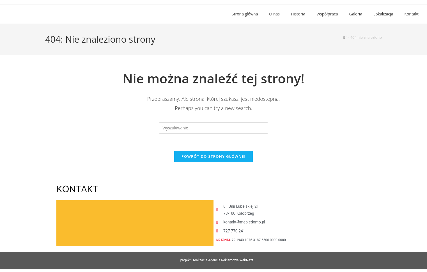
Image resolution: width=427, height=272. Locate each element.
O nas (274, 14)
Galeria (355, 14)
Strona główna (245, 14)
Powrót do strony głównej (214, 156)
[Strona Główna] (344, 37)
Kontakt (411, 14)
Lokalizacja (383, 14)
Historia (298, 14)
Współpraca (327, 14)
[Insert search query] (213, 128)
